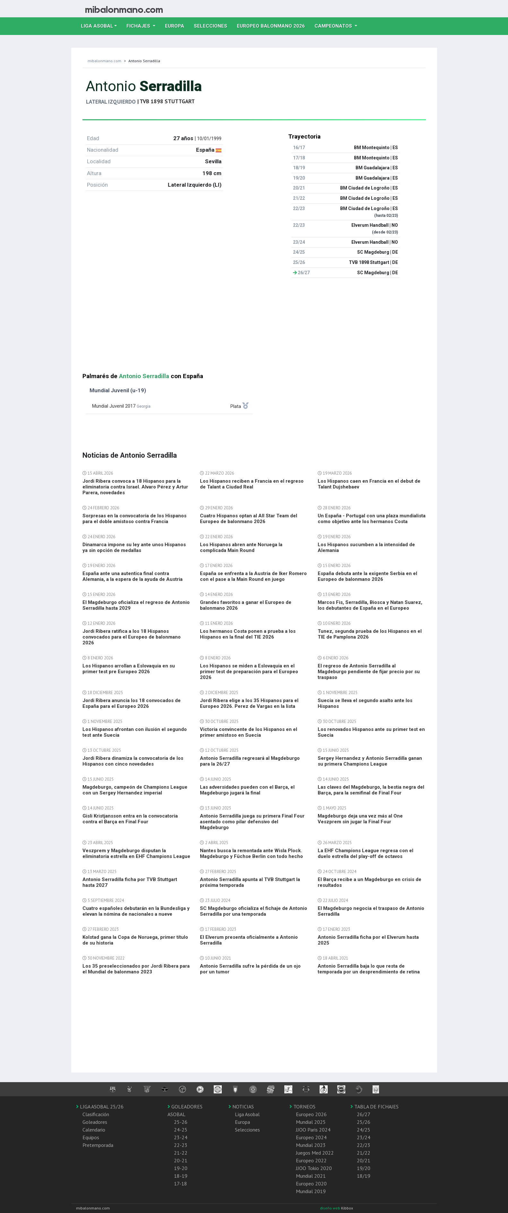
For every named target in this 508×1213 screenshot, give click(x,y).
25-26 (180, 1122)
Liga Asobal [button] (97, 26)
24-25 (180, 1129)
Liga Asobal (247, 1114)
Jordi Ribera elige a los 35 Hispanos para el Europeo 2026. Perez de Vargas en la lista (249, 703)
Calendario (93, 1129)
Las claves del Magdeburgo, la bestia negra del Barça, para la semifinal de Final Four (371, 790)
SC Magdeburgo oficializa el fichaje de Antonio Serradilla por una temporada (253, 911)
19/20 (363, 1168)
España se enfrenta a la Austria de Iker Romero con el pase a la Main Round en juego (253, 576)
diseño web (330, 1208)
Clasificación (95, 1114)
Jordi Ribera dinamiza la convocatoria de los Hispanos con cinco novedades (132, 761)
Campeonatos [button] (333, 26)
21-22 (180, 1152)
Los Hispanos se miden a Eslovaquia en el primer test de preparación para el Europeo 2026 (249, 671)
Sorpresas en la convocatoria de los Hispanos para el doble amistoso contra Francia (134, 518)
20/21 (363, 1160)
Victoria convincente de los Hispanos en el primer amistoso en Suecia (248, 732)
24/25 (363, 1129)
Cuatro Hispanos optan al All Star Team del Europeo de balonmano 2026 (248, 518)
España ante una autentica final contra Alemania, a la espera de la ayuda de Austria (132, 576)
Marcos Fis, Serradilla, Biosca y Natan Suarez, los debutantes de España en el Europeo (370, 605)
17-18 (180, 1183)
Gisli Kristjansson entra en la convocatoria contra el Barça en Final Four (130, 819)
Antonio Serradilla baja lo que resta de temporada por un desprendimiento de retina (369, 969)
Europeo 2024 (311, 1137)
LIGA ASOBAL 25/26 (100, 1106)
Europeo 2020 (311, 1183)
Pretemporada (97, 1145)
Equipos (90, 1137)
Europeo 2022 (311, 1160)
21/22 (363, 1152)
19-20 (180, 1168)
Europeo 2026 (311, 1114)
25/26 (363, 1122)
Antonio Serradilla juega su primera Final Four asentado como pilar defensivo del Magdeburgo (252, 821)
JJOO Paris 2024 (313, 1129)
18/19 (363, 1176)
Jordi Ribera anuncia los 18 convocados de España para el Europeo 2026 (131, 703)
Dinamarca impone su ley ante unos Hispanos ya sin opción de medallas (134, 547)
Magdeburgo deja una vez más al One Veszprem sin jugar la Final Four (360, 819)
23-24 (180, 1137)
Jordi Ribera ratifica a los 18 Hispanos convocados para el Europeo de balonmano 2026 (131, 637)
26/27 (363, 1114)
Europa (177, 25)
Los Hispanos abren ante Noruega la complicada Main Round (241, 547)
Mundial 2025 (311, 1122)
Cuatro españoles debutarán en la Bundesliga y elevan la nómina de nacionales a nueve (136, 911)
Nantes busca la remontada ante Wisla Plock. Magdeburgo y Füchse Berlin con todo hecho (251, 853)
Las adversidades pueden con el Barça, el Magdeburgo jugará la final (247, 790)
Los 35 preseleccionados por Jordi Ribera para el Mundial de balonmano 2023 (136, 969)
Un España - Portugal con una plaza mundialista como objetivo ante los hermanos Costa (372, 518)
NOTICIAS (241, 1106)
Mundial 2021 (311, 1176)
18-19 (180, 1176)
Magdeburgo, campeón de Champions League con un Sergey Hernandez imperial (134, 790)
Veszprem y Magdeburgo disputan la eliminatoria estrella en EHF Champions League (136, 853)
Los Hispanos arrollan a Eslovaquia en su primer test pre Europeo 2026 (128, 668)
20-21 (180, 1160)
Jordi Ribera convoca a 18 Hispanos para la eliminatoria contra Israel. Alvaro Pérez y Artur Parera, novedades (135, 487)
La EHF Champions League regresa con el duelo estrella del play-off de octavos (365, 853)
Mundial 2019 (311, 1191)
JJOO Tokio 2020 (314, 1168)
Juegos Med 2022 (315, 1152)
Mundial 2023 (311, 1145)
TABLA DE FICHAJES (374, 1106)
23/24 (363, 1137)
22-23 (180, 1145)
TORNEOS (302, 1106)
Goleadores (94, 1122)
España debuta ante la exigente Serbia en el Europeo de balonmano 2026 (367, 576)
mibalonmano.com (104, 60)
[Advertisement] (254, 328)
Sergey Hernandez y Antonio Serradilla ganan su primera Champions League (370, 761)
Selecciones (213, 25)
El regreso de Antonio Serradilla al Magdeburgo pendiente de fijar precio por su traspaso (369, 671)
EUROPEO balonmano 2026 (273, 25)
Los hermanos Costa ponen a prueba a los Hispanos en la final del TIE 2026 (248, 634)
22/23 (363, 1145)
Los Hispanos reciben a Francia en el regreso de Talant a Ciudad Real (252, 484)
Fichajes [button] (138, 26)
